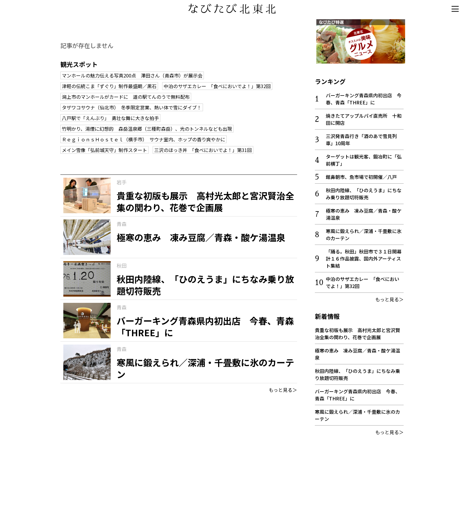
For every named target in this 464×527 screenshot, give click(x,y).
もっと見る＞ (283, 389)
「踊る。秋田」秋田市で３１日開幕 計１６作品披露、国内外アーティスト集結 (366, 257)
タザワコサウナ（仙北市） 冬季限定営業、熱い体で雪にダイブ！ (132, 107)
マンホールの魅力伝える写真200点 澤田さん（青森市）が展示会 (132, 75)
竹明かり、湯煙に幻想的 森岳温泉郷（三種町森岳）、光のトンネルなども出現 (147, 128)
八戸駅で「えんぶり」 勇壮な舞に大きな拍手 (110, 118)
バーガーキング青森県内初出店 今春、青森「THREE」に (364, 97)
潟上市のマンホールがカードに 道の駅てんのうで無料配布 (126, 96)
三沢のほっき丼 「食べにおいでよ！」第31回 (203, 149)
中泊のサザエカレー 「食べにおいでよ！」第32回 (217, 86)
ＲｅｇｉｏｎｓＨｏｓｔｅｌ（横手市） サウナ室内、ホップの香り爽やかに (143, 139)
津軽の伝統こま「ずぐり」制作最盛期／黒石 (109, 86)
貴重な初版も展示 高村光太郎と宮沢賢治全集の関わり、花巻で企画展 (357, 332)
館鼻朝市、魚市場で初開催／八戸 (361, 175)
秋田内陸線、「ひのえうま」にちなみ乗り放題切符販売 (364, 192)
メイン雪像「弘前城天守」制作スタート (104, 149)
